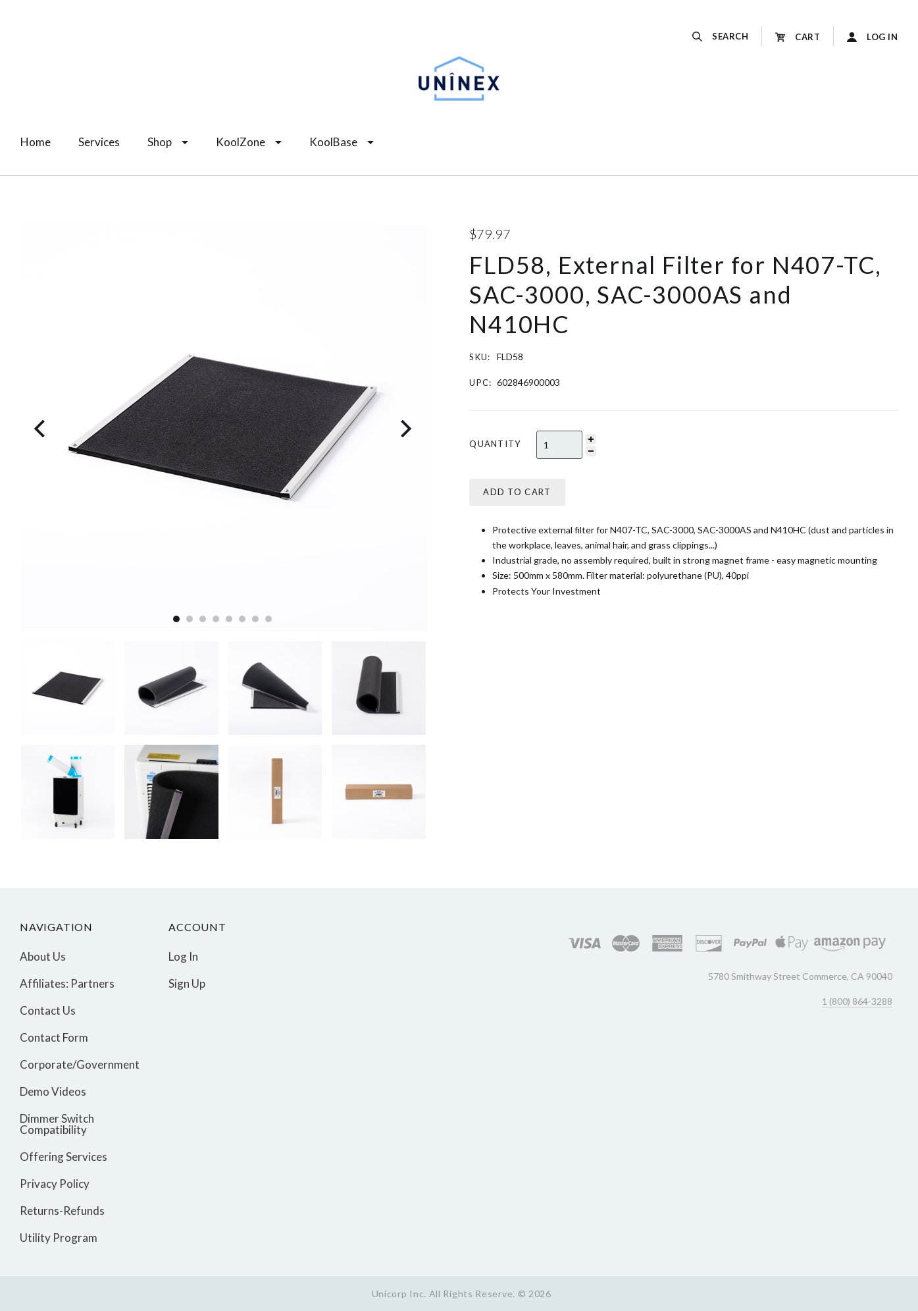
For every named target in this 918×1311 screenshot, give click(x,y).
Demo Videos (53, 1091)
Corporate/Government (80, 1064)
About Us (43, 956)
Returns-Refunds (62, 1210)
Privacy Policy (54, 1184)
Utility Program (58, 1237)
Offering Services (63, 1157)
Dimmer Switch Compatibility (57, 1124)
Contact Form (54, 1037)
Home (35, 142)
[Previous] (41, 428)
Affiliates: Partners (67, 983)
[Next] (404, 428)
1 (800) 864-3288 (857, 1001)
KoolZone (240, 142)
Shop (159, 142)
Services (99, 142)
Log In (183, 956)
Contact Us (48, 1010)
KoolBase (333, 142)
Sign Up (186, 983)
